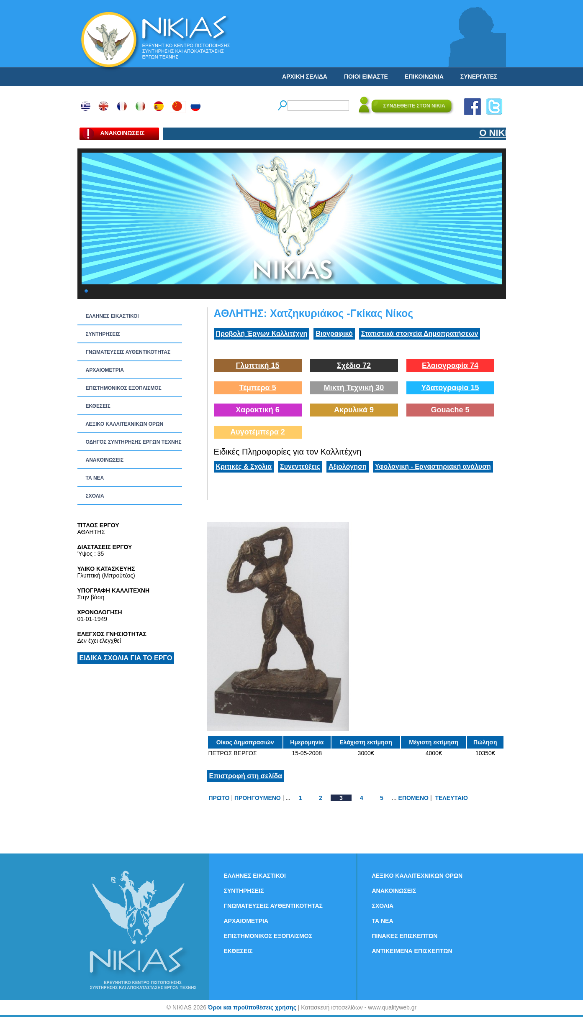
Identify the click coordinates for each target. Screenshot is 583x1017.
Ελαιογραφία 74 (450, 365)
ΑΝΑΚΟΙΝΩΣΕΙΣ (105, 460)
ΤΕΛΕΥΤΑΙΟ (451, 798)
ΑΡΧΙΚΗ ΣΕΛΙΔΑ (304, 76)
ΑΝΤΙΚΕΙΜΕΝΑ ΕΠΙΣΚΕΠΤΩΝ (412, 951)
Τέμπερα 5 (257, 387)
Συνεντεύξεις (300, 466)
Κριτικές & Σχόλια (244, 466)
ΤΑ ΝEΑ (95, 478)
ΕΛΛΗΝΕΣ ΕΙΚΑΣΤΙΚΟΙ (112, 316)
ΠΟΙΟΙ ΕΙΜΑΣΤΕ (366, 76)
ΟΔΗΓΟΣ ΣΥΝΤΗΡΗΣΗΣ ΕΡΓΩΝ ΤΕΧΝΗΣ (134, 442)
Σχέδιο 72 (354, 365)
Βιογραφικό (334, 333)
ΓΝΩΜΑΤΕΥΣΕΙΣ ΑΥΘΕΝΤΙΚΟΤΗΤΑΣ (128, 352)
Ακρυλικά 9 (354, 410)
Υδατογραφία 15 (450, 387)
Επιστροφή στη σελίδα (246, 775)
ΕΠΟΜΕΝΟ (413, 798)
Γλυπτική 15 (258, 365)
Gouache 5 (450, 410)
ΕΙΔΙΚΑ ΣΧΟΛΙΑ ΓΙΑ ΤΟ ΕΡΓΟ (126, 658)
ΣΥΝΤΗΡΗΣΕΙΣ (103, 334)
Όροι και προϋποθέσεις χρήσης (252, 1007)
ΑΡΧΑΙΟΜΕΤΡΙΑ (105, 370)
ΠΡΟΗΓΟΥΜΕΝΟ (257, 798)
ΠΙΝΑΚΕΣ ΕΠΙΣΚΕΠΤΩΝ (405, 936)
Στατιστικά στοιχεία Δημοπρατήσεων (419, 333)
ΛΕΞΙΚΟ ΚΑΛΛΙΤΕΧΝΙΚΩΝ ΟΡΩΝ (125, 424)
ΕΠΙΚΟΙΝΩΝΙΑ (424, 76)
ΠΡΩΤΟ (219, 798)
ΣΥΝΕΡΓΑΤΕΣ (479, 76)
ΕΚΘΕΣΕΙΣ (98, 406)
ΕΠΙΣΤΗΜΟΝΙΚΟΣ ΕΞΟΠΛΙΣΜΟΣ (124, 388)
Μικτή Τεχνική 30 (354, 387)
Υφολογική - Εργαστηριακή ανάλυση (433, 466)
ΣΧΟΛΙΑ (95, 496)
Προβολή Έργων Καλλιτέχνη (262, 333)
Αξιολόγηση (348, 466)
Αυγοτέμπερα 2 (257, 432)
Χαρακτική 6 (257, 410)
